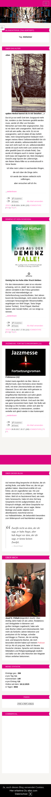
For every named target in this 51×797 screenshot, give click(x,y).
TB (12, 208)
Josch (8, 205)
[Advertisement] (25, 744)
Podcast (41, 643)
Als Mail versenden (35, 201)
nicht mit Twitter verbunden (8, 201)
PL (16, 208)
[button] (4, 15)
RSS (7, 208)
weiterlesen (12, 191)
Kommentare (35, 205)
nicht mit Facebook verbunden (8, 198)
